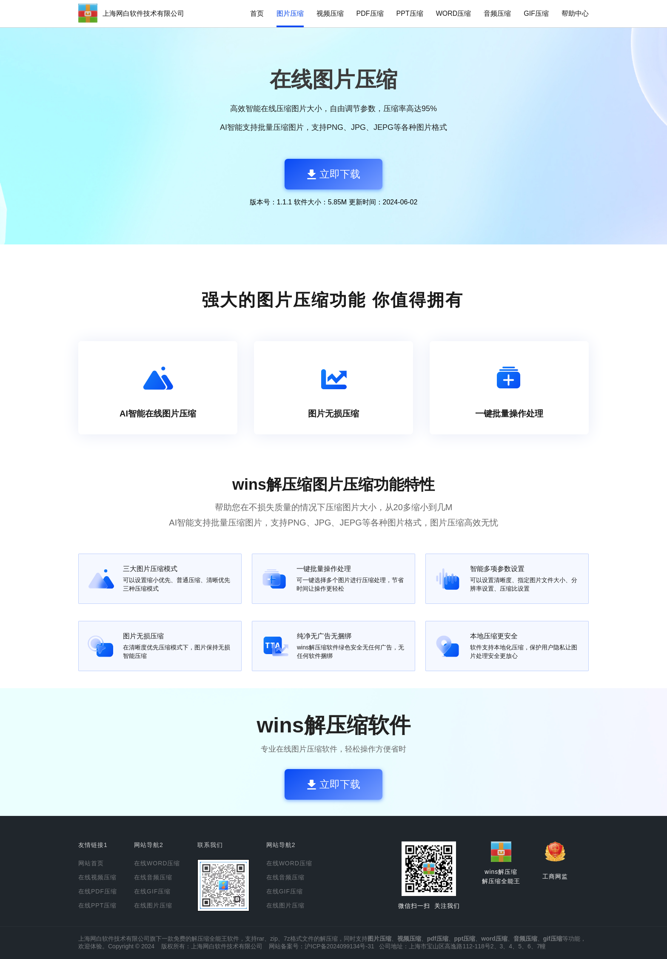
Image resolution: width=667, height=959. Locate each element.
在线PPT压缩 (97, 905)
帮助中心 (575, 13)
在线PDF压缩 (97, 891)
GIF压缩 (536, 13)
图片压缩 (290, 13)
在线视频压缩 (97, 877)
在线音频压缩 (153, 877)
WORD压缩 (453, 13)
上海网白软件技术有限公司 (143, 13)
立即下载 (333, 174)
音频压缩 (497, 13)
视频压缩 (330, 13)
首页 (257, 13)
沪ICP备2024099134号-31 (339, 946)
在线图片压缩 (153, 905)
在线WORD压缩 (157, 863)
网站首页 (91, 863)
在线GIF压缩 (152, 891)
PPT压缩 (409, 13)
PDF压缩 (370, 13)
